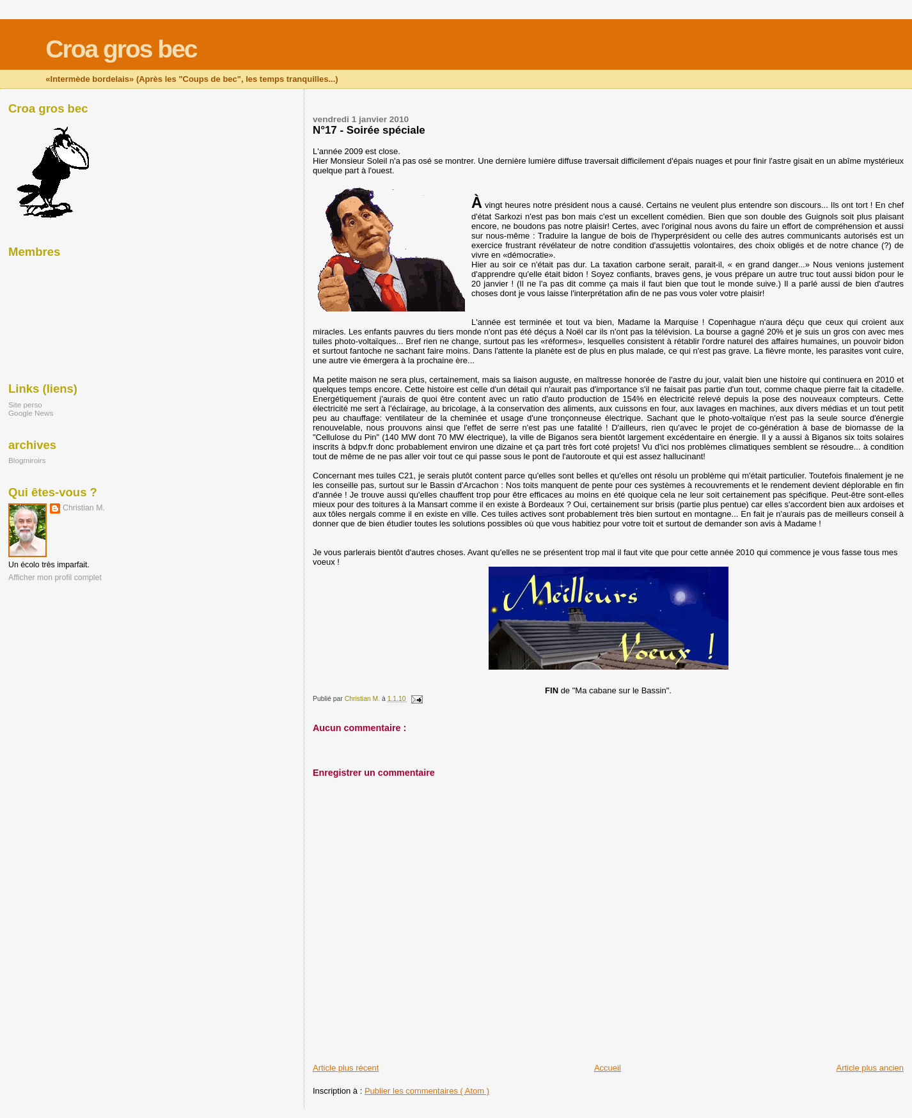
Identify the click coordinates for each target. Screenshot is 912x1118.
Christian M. (84, 507)
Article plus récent (346, 1068)
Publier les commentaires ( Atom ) (427, 1091)
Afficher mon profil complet (55, 577)
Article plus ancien (870, 1068)
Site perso (25, 404)
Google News (30, 413)
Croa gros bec (120, 49)
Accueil (607, 1068)
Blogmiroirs (27, 460)
